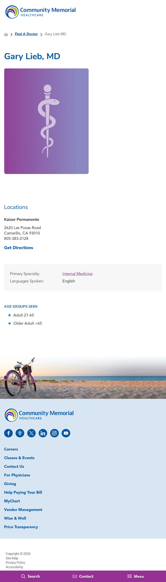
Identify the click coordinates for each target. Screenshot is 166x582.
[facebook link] (8, 433)
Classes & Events (19, 458)
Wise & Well (15, 518)
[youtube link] (66, 433)
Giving (10, 484)
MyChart (12, 501)
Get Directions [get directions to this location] (18, 248)
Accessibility (14, 567)
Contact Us (14, 467)
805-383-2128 (16, 239)
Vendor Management (23, 510)
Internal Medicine (77, 274)
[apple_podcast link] (20, 433)
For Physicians (17, 475)
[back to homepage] (6, 34)
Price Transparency (21, 527)
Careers (11, 449)
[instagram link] (54, 433)
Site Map (12, 558)
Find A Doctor (26, 34)
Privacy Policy (15, 563)
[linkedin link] (43, 433)
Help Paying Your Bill (23, 493)
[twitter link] (31, 433)
